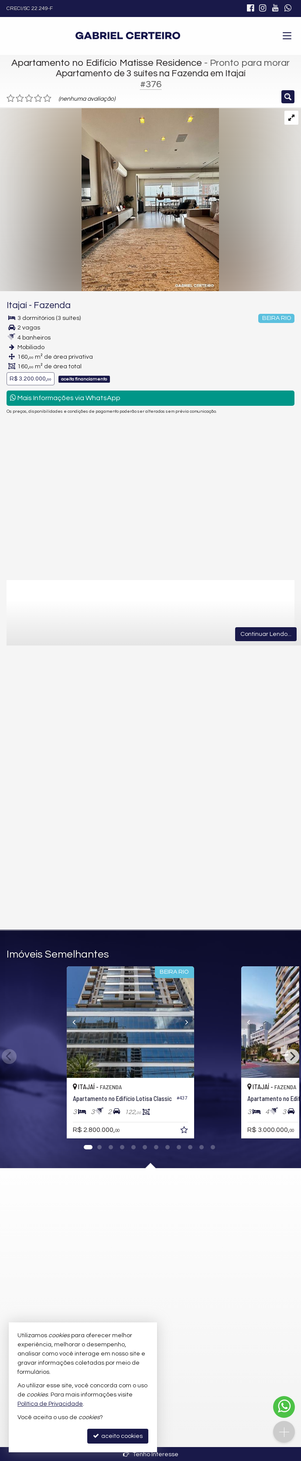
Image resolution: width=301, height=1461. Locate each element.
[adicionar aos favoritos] (225, 1131)
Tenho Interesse (150, 1454)
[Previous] (68, 1022)
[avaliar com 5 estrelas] (47, 98)
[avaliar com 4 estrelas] (38, 98)
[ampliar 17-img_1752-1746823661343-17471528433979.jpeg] (109, 199)
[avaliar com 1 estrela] (11, 98)
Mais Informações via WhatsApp (65, 397)
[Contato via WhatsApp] (284, 1407)
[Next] (233, 1022)
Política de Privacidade (50, 1404)
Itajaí (17, 305)
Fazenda (52, 305)
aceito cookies (118, 1436)
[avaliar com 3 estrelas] (29, 98)
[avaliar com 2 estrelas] (20, 98)
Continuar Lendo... (265, 634)
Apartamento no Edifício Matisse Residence (106, 63)
